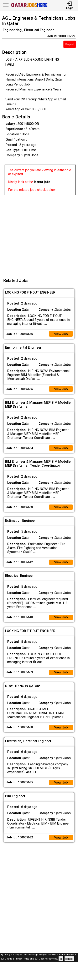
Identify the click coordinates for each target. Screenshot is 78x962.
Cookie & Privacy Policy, (17, 959)
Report (69, 44)
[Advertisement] (39, 234)
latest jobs (42, 182)
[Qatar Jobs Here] (29, 7)
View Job (61, 334)
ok (60, 958)
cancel (69, 958)
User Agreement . (48, 959)
